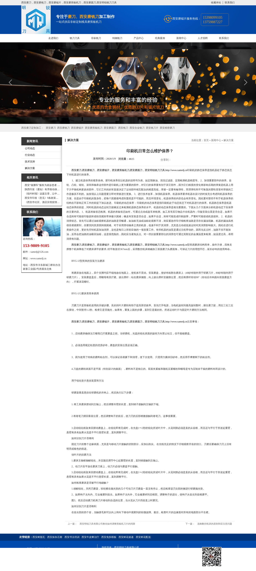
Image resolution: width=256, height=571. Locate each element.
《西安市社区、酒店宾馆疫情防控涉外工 (42, 202)
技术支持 (30, 161)
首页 (206, 140)
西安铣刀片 (152, 128)
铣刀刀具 (75, 38)
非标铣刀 (96, 38)
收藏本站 (216, 2)
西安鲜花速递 (126, 537)
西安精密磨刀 (167, 128)
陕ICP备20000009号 (127, 553)
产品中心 (139, 38)
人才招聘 (203, 38)
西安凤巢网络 (121, 566)
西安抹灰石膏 (54, 537)
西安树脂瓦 (39, 537)
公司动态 (30, 148)
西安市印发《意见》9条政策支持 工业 (42, 198)
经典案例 (160, 38)
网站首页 (32, 38)
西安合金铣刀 (137, 128)
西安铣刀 (123, 128)
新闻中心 (181, 38)
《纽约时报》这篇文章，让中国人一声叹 (42, 193)
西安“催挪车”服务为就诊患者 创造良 (42, 185)
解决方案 (30, 168)
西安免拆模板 (108, 537)
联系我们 (230, 2)
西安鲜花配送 (143, 537)
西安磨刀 (51, 128)
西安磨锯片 (77, 128)
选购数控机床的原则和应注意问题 (214, 523)
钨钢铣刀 (117, 38)
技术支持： (108, 566)
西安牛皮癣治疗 (90, 537)
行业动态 (30, 155)
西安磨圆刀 (110, 128)
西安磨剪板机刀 (93, 128)
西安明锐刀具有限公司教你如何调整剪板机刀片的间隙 (107, 523)
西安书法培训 (72, 537)
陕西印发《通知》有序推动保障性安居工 (42, 189)
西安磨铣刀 (63, 128)
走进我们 (53, 38)
